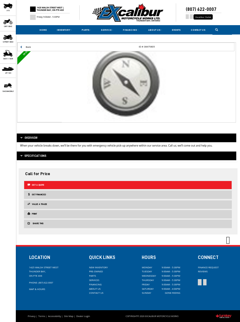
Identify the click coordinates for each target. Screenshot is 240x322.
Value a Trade (37, 204)
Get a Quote (36, 185)
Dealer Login (83, 316)
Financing (95, 284)
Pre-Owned (96, 271)
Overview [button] (29, 138)
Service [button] (107, 30)
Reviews (202, 271)
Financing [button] (130, 30)
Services (94, 280)
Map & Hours (37, 289)
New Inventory (98, 267)
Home (43, 30)
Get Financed (37, 194)
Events (176, 30)
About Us (94, 288)
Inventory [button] (64, 30)
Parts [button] (86, 30)
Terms (41, 316)
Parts (92, 275)
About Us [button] (155, 30)
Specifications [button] (33, 156)
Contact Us (198, 30)
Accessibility (54, 316)
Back (25, 46)
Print (32, 213)
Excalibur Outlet (203, 17)
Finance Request (208, 267)
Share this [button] (35, 223)
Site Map (68, 316)
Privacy (31, 316)
